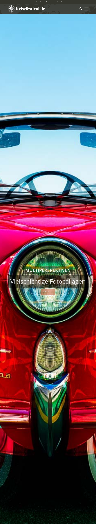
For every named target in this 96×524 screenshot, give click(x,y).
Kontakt (60, 2)
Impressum (50, 2)
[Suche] (79, 9)
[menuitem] (39, 2)
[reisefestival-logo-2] (39, 9)
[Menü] (85, 9)
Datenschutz (38, 2)
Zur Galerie (48, 291)
